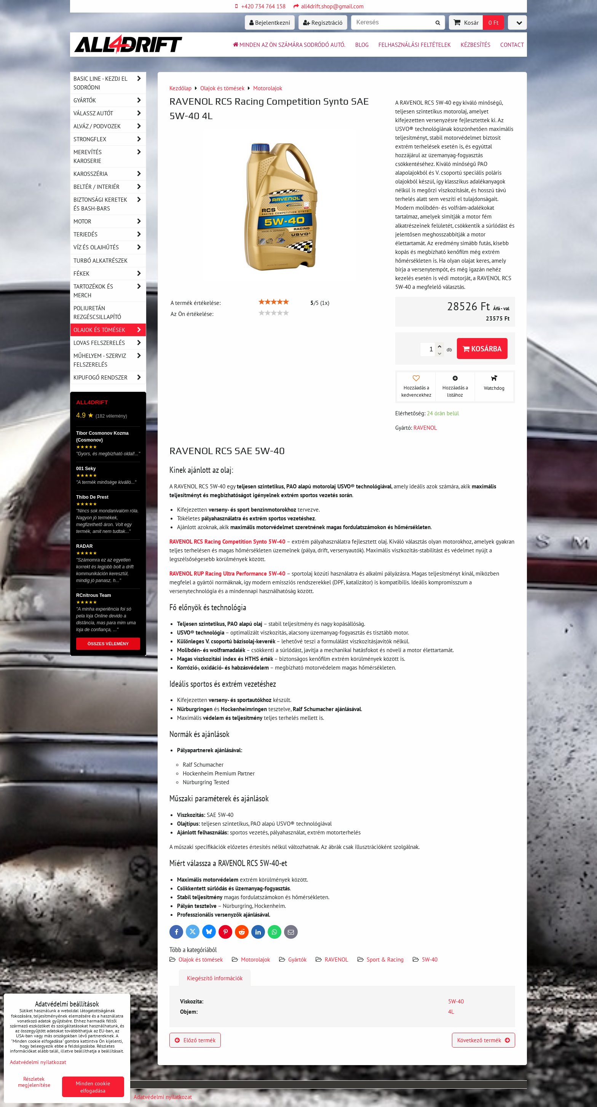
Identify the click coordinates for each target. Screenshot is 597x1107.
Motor (109, 221)
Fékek (109, 273)
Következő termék (483, 1040)
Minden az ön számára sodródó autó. (288, 44)
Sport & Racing (385, 959)
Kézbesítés (475, 44)
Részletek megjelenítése (34, 1082)
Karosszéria (109, 173)
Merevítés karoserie (109, 156)
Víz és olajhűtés (109, 247)
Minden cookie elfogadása (93, 1087)
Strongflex (109, 139)
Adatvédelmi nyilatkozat (163, 1097)
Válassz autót (109, 113)
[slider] (274, 302)
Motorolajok (255, 959)
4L (451, 1011)
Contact (512, 44)
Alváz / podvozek (109, 126)
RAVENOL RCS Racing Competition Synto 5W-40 (227, 541)
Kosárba (482, 348)
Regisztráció (323, 22)
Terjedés (109, 234)
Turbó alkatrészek (100, 260)
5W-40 (429, 959)
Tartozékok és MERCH (109, 290)
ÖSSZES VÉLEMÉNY (108, 643)
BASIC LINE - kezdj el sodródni (109, 83)
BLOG (362, 44)
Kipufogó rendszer (109, 377)
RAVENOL (336, 959)
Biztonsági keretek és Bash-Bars (109, 204)
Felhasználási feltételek (414, 44)
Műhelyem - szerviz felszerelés (109, 360)
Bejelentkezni (269, 22)
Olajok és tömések (201, 959)
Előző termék (195, 1040)
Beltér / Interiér (109, 186)
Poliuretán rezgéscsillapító (97, 312)
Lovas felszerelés (109, 343)
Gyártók (297, 959)
